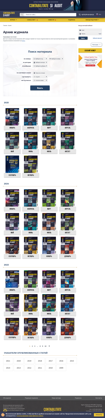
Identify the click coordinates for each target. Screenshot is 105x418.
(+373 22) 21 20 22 (97, 409)
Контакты (99, 398)
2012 (29, 368)
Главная (5, 25)
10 (45, 346)
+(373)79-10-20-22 (87, 14)
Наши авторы (56, 398)
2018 (40, 361)
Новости (52, 20)
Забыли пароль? (97, 38)
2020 (19, 361)
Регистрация (95, 44)
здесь (23, 40)
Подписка (72, 20)
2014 (8, 368)
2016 (61, 361)
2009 (61, 368)
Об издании (7, 398)
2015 (72, 361)
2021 (8, 361)
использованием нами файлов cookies (30, 416)
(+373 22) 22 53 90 (97, 411)
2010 (51, 368)
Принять (99, 415)
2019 (29, 361)
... (37, 346)
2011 (40, 368)
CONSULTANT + (32, 20)
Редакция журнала (31, 398)
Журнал (12, 20)
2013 (19, 368)
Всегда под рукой (92, 20)
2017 (51, 361)
